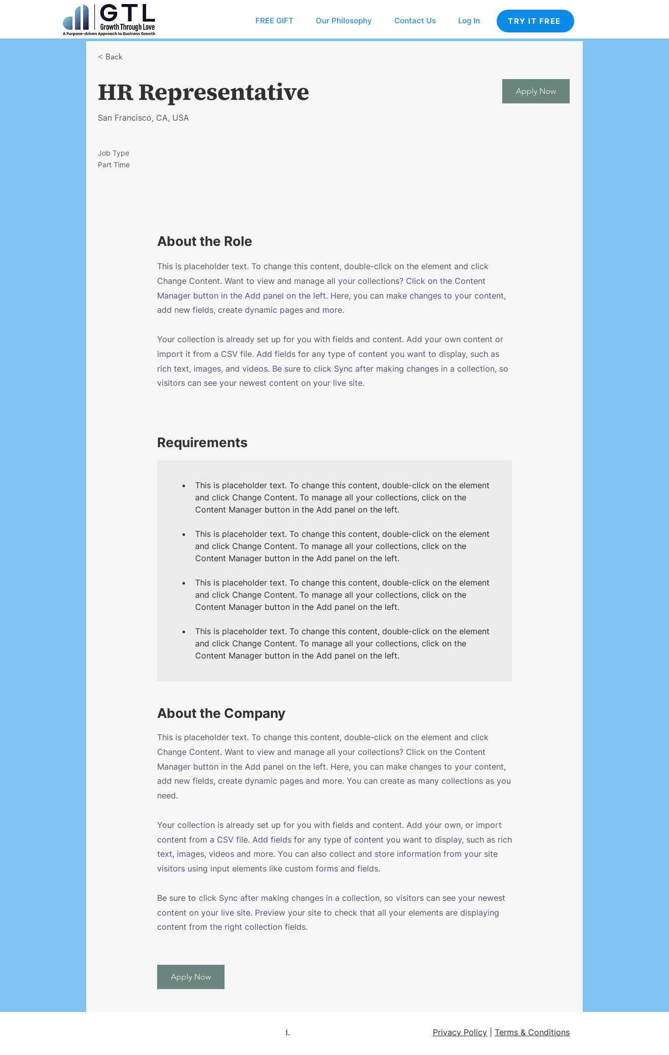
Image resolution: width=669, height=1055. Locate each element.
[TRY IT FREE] (535, 21)
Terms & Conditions (532, 1032)
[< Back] (134, 57)
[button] (536, 91)
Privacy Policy (460, 1032)
